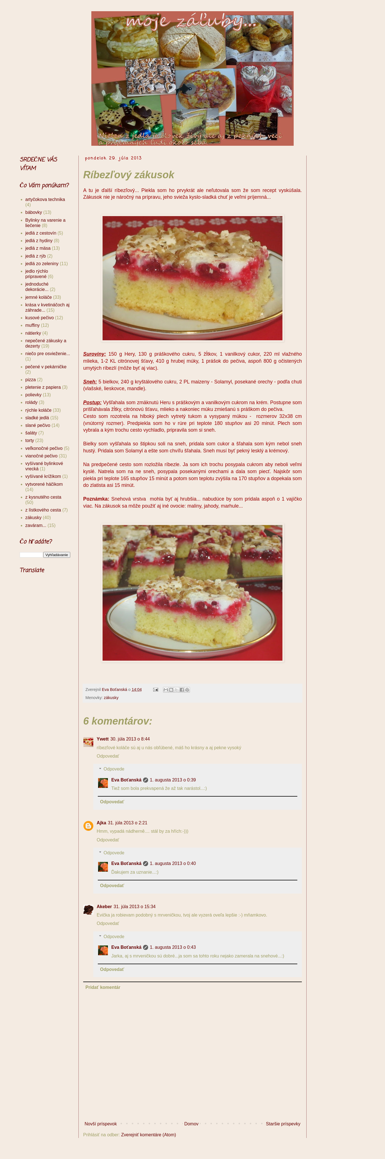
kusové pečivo (39, 317)
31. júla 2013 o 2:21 (128, 822)
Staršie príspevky (283, 1123)
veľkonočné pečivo (44, 448)
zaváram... (35, 525)
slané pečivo (37, 425)
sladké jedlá (37, 417)
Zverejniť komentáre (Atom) (148, 1134)
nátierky (33, 333)
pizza (30, 379)
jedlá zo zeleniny (41, 263)
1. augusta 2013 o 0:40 (173, 863)
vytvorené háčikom (44, 484)
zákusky (111, 697)
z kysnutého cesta (43, 497)
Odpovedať (108, 756)
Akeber (104, 906)
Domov (191, 1123)
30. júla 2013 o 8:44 (130, 739)
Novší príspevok (101, 1123)
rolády (31, 402)
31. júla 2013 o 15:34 (134, 906)
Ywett (103, 739)
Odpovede (114, 769)
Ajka (101, 822)
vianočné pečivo (41, 456)
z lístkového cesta (43, 510)
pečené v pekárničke (46, 366)
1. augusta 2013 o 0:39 (173, 780)
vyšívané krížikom (43, 476)
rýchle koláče (38, 410)
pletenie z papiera (43, 387)
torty (29, 440)
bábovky (33, 212)
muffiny (32, 325)
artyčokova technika (45, 199)
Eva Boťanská (126, 780)
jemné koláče (38, 297)
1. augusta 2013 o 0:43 (173, 947)
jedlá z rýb (35, 256)
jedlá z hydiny (39, 240)
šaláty (31, 433)
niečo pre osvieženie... (47, 353)
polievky (33, 394)
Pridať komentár (102, 987)
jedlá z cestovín (40, 233)
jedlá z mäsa (38, 248)
